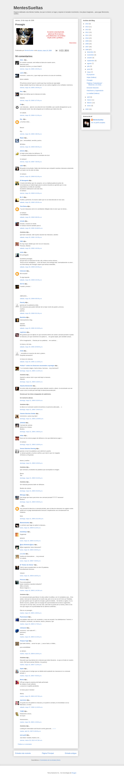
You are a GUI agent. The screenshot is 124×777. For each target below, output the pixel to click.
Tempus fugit (24, 641)
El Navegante (24, 180)
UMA (21, 241)
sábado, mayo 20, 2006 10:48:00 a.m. (31, 228)
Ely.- (21, 119)
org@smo (23, 332)
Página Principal (48, 753)
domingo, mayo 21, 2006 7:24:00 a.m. (31, 409)
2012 (87, 32)
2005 (87, 109)
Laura (22, 73)
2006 (87, 49)
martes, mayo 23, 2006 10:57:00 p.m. (31, 696)
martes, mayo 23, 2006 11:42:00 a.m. (31, 590)
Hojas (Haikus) (91, 77)
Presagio (89, 80)
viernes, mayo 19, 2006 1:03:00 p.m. (31, 69)
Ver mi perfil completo (98, 122)
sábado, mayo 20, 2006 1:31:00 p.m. (31, 237)
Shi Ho (22, 284)
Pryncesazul (24, 617)
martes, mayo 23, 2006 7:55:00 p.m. (31, 675)
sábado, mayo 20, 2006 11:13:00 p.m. (31, 361)
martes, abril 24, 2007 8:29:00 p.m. (30, 731)
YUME (22, 711)
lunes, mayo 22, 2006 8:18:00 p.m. (30, 575)
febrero (89, 103)
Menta (22, 679)
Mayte (22, 138)
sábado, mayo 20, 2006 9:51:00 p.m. (31, 313)
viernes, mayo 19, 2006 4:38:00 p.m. (31, 134)
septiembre (91, 60)
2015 (87, 24)
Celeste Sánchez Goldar (27, 413)
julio (88, 66)
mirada (22, 221)
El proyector (91, 74)
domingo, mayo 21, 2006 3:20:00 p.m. (31, 463)
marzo (89, 100)
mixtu (22, 252)
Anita (21, 351)
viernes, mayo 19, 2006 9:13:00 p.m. (31, 193)
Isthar (22, 435)
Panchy (22, 302)
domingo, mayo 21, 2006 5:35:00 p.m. (31, 502)
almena (22, 151)
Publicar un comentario (25, 744)
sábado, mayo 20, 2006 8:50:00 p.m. (31, 298)
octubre (89, 58)
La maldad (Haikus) (93, 93)
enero (89, 105)
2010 (87, 38)
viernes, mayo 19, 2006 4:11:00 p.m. (31, 115)
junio (88, 69)
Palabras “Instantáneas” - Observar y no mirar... (95, 84)
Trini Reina (23, 206)
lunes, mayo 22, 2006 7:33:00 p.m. (30, 561)
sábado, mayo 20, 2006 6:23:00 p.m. (31, 267)
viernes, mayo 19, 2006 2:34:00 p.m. (31, 87)
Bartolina (23, 317)
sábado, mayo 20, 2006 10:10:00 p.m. (31, 328)
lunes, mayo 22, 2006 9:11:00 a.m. (30, 528)
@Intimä (22, 422)
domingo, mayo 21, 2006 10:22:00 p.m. (32, 518)
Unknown (23, 271)
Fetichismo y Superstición (95, 90)
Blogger (74, 773)
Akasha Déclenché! (26, 386)
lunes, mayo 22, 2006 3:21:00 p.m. (30, 541)
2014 (87, 27)
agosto (89, 63)
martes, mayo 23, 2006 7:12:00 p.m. (31, 664)
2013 (87, 29)
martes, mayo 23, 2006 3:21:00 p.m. (31, 637)
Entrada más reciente (23, 753)
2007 (87, 47)
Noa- (21, 91)
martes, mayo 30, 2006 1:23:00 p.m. (31, 722)
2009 (87, 41)
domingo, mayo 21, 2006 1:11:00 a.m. (31, 371)
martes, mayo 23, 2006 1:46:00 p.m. (31, 613)
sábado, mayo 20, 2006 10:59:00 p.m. (31, 347)
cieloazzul (23, 628)
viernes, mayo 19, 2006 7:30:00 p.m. (31, 161)
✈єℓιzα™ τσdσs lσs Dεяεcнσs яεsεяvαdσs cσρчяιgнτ (37, 365)
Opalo (22, 668)
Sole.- (22, 60)
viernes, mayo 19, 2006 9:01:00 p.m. (31, 176)
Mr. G (21, 197)
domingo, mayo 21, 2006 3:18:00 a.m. (31, 382)
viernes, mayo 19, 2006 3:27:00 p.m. (31, 100)
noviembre (90, 55)
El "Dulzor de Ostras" (27, 565)
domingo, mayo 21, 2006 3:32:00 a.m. (31, 400)
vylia (21, 165)
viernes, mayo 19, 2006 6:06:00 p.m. (31, 147)
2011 (87, 35)
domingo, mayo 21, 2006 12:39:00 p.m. (32, 418)
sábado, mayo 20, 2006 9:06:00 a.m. (31, 217)
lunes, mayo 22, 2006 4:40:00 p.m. (30, 550)
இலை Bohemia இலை (27, 544)
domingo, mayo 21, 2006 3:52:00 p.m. (31, 491)
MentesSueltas (28, 7)
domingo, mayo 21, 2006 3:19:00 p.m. (31, 444)
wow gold (23, 735)
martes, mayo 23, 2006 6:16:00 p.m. (31, 653)
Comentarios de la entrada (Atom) (50, 760)
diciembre (90, 52)
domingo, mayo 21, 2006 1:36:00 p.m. (31, 431)
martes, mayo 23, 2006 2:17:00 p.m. (31, 624)
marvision (23, 700)
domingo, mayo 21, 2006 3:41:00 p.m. (31, 478)
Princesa (23, 579)
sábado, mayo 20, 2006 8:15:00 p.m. (31, 280)
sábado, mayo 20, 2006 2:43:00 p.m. (31, 248)
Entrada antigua (70, 753)
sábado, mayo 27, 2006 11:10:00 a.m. (31, 707)
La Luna (22, 554)
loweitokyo (23, 532)
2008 (87, 44)
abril (88, 97)
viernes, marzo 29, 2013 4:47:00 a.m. (31, 740)
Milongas (23, 495)
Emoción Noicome (93, 88)
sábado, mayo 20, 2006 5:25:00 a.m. (31, 202)
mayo (89, 72)
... (20, 506)
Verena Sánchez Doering (28, 448)
